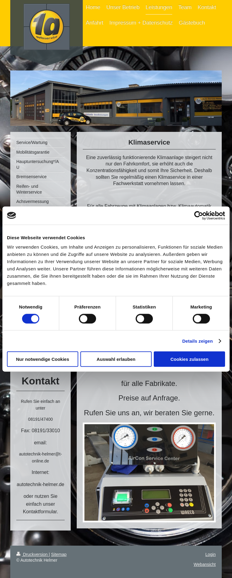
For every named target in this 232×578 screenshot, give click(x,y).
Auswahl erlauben (116, 359)
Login (210, 554)
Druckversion (32, 554)
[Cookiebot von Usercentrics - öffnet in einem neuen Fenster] (198, 215)
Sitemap (58, 554)
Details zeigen (197, 340)
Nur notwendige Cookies (42, 359)
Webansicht (205, 564)
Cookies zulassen (189, 359)
